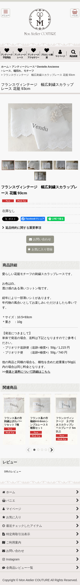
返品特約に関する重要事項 (21, 227)
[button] (5, 13)
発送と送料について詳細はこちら (28, 371)
